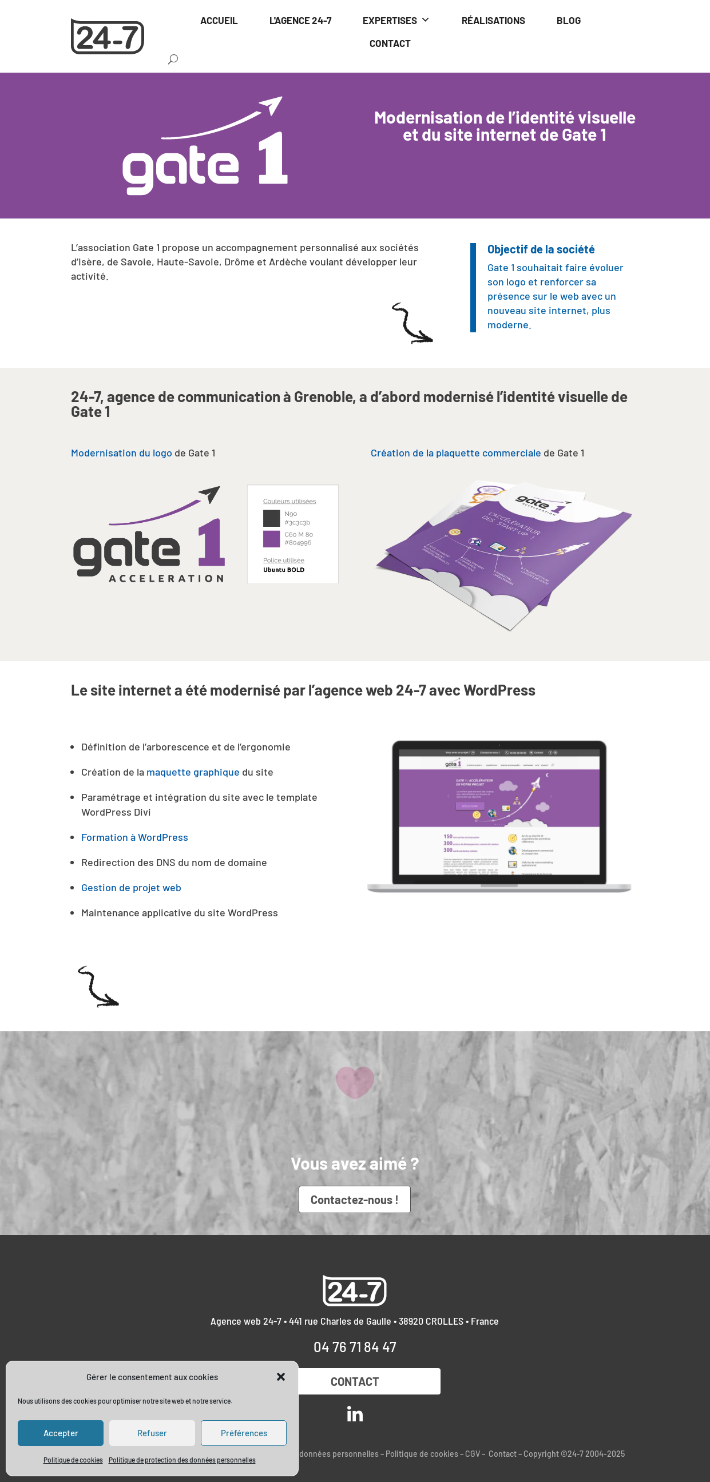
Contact (355, 1381)
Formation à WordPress (134, 837)
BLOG (569, 20)
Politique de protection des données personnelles (182, 1460)
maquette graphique (193, 771)
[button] (281, 1376)
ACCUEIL (219, 20)
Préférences (244, 1433)
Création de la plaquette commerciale (456, 452)
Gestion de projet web (131, 887)
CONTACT (390, 43)
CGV (472, 1454)
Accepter (60, 1433)
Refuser (152, 1433)
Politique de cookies (73, 1460)
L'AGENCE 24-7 (300, 20)
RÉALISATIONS (493, 20)
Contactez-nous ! (355, 1199)
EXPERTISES (396, 20)
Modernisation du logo (121, 452)
